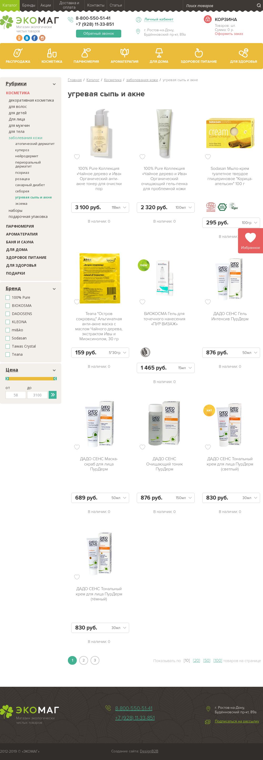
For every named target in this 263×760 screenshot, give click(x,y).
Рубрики (16, 84)
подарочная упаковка (28, 216)
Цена (12, 370)
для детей (18, 112)
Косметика (18, 92)
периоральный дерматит (28, 164)
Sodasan (19, 338)
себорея (22, 191)
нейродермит (26, 156)
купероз (22, 150)
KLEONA (19, 322)
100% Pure (21, 297)
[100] (218, 660)
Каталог (93, 80)
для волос (18, 106)
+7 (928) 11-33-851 (95, 24)
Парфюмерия (20, 226)
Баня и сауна (20, 241)
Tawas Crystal (24, 346)
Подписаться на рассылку (237, 721)
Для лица (17, 119)
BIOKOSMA (22, 305)
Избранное (250, 247)
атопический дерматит (35, 143)
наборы (15, 210)
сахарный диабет (30, 184)
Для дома (17, 249)
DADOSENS (22, 314)
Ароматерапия (22, 234)
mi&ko (17, 330)
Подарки (15, 273)
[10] (187, 660)
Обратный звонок (98, 33)
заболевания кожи (25, 137)
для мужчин (19, 125)
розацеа (22, 178)
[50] (206, 660)
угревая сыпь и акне (33, 197)
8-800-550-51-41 (93, 18)
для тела (16, 131)
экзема (21, 203)
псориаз (22, 172)
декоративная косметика (31, 100)
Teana (17, 354)
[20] (196, 660)
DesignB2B (149, 751)
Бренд (13, 288)
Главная (75, 80)
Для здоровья (21, 265)
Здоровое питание (26, 257)
